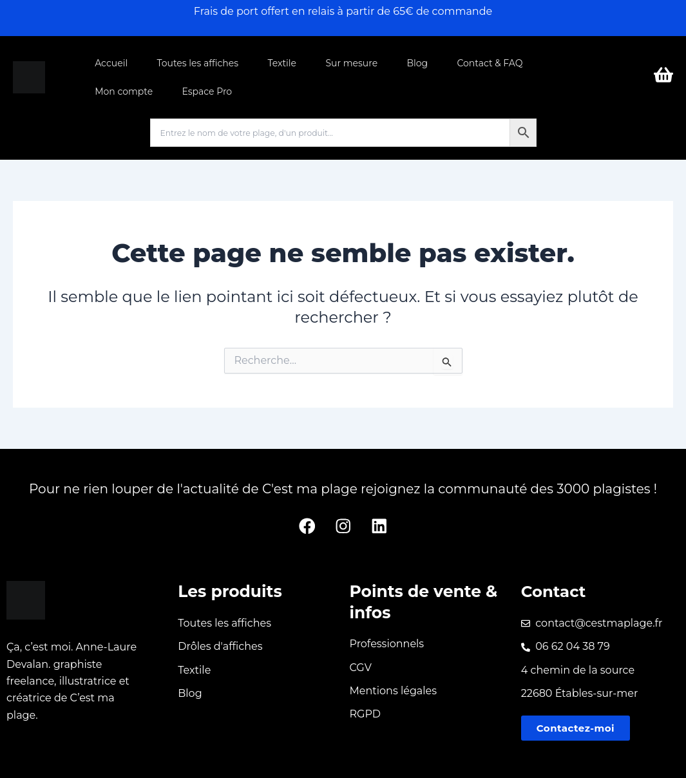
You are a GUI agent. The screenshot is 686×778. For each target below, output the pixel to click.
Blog (413, 63)
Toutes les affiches (197, 63)
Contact (554, 590)
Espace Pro (206, 91)
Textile (279, 63)
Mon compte (124, 91)
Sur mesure (349, 63)
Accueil (111, 63)
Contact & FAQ (485, 63)
